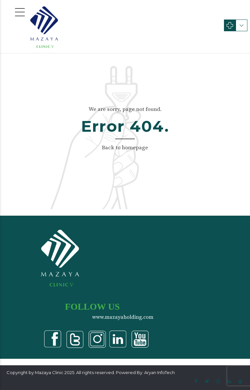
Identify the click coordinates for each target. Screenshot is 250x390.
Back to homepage (125, 147)
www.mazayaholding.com (122, 317)
